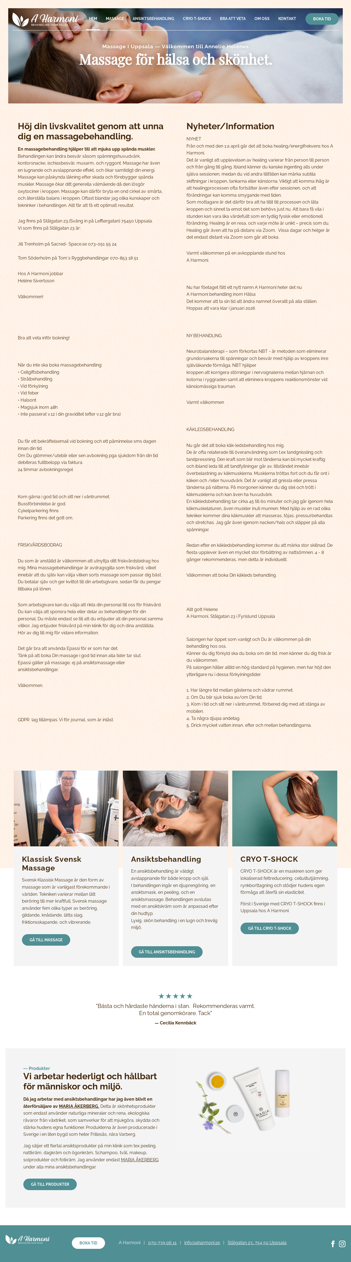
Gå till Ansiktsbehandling (167, 952)
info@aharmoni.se (202, 1242)
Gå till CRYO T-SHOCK (269, 928)
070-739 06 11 (162, 1242)
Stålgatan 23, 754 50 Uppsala (257, 1242)
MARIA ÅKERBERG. (79, 1106)
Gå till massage (46, 940)
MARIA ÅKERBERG (139, 1159)
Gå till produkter (50, 1184)
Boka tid (322, 19)
